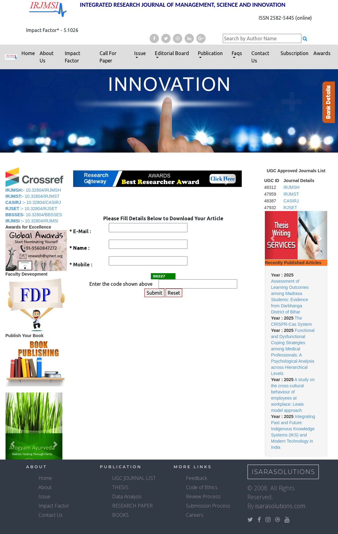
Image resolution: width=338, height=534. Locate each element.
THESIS (120, 487)
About (45, 487)
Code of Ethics (202, 487)
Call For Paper (108, 56)
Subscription (295, 53)
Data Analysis (127, 496)
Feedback (196, 478)
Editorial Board (172, 53)
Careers (194, 515)
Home (28, 53)
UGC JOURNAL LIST (134, 478)
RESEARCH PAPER (132, 505)
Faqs (237, 53)
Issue (140, 53)
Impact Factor (72, 56)
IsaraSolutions (283, 472)
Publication (210, 53)
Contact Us (260, 56)
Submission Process (208, 505)
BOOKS (120, 515)
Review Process (203, 496)
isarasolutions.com (280, 506)
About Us (46, 56)
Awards (322, 53)
